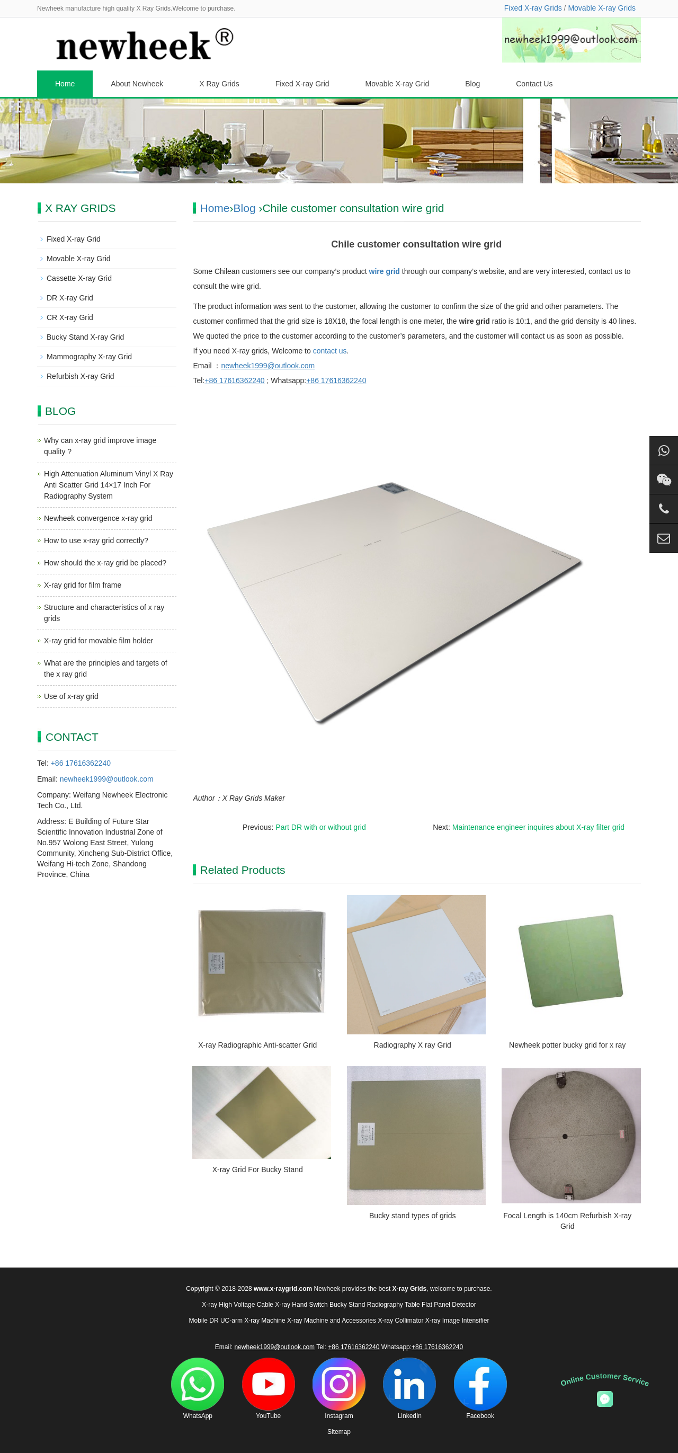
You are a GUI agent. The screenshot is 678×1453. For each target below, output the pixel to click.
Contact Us (534, 83)
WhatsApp (197, 1389)
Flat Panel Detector (449, 1304)
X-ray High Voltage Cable (237, 1304)
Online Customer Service (604, 1379)
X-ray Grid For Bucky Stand (257, 1169)
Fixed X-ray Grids (533, 8)
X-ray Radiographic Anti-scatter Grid (257, 1045)
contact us (330, 351)
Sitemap (339, 1432)
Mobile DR (204, 1320)
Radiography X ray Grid (412, 1045)
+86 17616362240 (81, 763)
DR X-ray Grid (70, 298)
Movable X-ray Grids (602, 8)
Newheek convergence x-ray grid (98, 518)
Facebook (480, 1389)
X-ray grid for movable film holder (98, 640)
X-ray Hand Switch (301, 1304)
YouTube (268, 1389)
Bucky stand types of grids (412, 1215)
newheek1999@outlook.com (107, 779)
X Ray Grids (219, 83)
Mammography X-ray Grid (89, 356)
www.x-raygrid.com (283, 1288)
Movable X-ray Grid (397, 83)
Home (65, 83)
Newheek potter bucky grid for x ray (567, 1045)
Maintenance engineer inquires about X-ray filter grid (538, 827)
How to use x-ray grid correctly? (96, 540)
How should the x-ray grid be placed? (105, 563)
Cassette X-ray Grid (79, 278)
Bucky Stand (347, 1304)
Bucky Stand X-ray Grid (85, 337)
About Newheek (137, 83)
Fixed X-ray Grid (302, 83)
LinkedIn (409, 1389)
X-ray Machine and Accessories (331, 1320)
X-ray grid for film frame (82, 585)
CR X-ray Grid (70, 317)
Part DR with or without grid (320, 827)
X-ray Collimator (400, 1320)
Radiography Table (393, 1304)
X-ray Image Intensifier (457, 1320)
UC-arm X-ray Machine (253, 1320)
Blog (472, 83)
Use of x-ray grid (71, 696)
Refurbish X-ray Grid (80, 376)
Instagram (339, 1389)
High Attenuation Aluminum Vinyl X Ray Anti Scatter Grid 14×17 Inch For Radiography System (108, 484)
